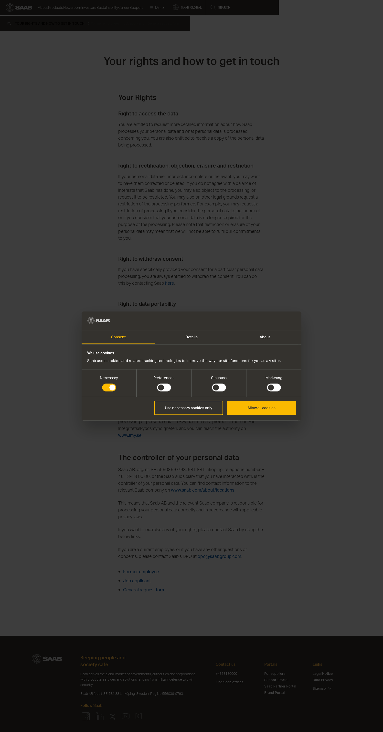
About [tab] (265, 337)
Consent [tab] (118, 337)
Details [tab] (191, 337)
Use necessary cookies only (188, 407)
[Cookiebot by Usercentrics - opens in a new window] (274, 320)
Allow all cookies (261, 407)
